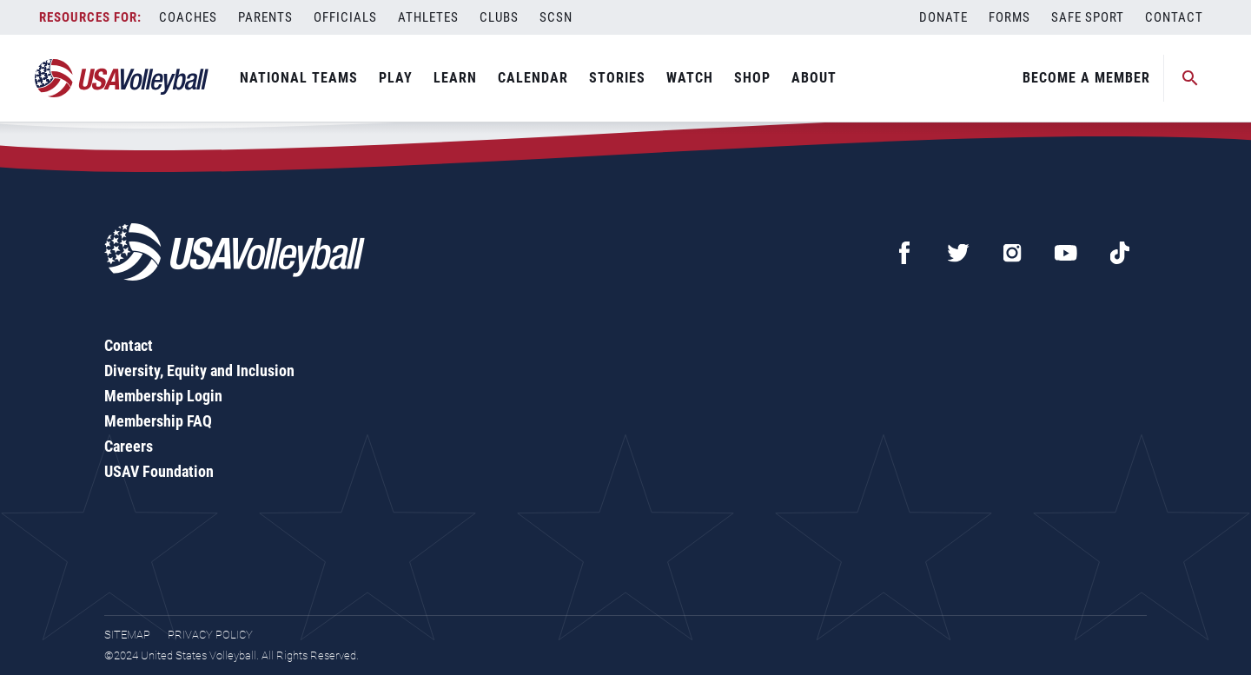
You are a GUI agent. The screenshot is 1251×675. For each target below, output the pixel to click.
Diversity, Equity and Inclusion (199, 370)
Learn (455, 77)
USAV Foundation (159, 471)
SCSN (556, 17)
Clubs (499, 17)
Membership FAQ (158, 421)
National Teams (299, 77)
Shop (752, 77)
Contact (1174, 17)
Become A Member (1086, 77)
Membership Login (163, 396)
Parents (265, 17)
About (814, 77)
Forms (1009, 17)
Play (396, 77)
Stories (617, 77)
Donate (943, 17)
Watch (689, 77)
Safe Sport (1087, 17)
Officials (345, 17)
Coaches (188, 17)
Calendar (533, 77)
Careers (128, 446)
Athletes (428, 17)
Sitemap (127, 634)
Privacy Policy (210, 634)
